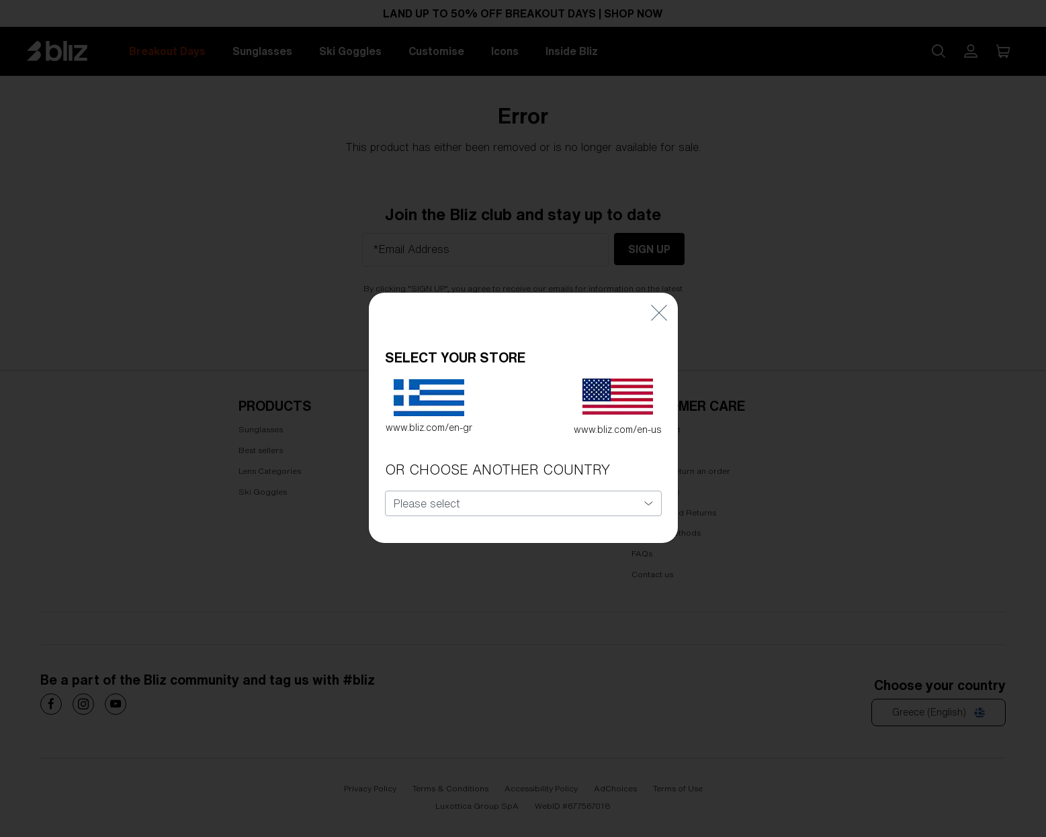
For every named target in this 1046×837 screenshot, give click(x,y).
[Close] (659, 288)
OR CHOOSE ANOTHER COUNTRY (497, 445)
